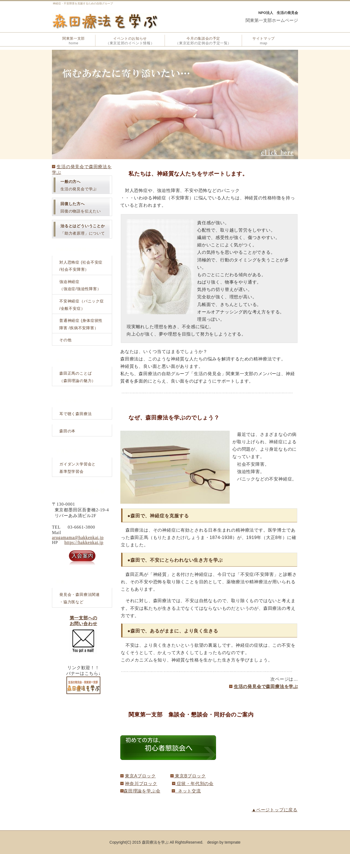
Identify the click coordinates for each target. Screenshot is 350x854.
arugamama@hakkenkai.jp (78, 537)
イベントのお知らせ (130, 40)
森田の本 (67, 431)
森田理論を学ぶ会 (142, 791)
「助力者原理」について (82, 229)
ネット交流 (188, 791)
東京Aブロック (140, 776)
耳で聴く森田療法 (75, 414)
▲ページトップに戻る (275, 810)
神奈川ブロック (141, 783)
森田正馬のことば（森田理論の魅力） (77, 377)
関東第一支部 (73, 40)
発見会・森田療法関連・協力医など (79, 598)
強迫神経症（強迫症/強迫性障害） (80, 285)
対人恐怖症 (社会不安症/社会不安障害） (81, 266)
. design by (213, 842)
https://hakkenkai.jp (83, 542)
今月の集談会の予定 (203, 40)
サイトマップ (263, 40)
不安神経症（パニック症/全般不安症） (81, 305)
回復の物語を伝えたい (80, 207)
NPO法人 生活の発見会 (278, 13)
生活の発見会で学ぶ (78, 185)
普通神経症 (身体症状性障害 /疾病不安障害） (81, 324)
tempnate (232, 842)
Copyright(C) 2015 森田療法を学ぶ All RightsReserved (155, 842)
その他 (65, 340)
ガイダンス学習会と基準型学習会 (77, 468)
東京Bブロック (190, 776)
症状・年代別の (192, 783)
